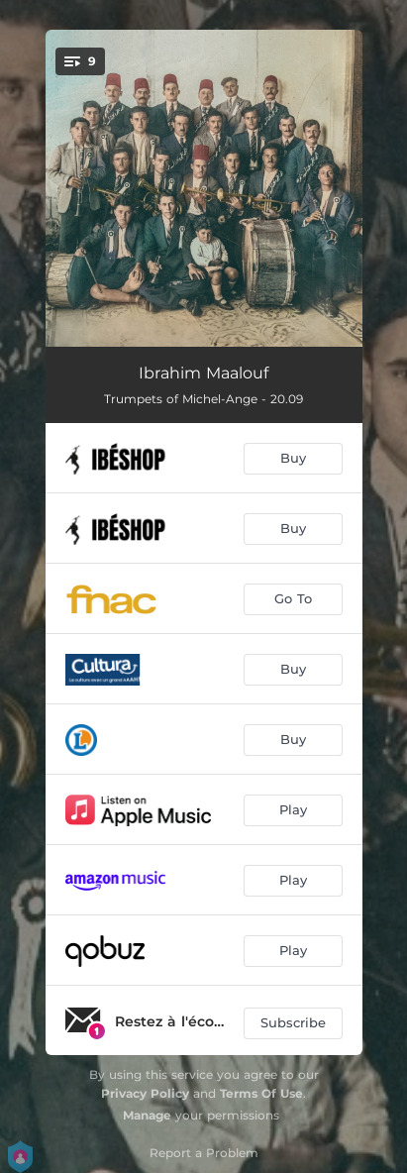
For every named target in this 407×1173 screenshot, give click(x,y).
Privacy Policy (145, 1093)
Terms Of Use (261, 1093)
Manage (147, 1115)
